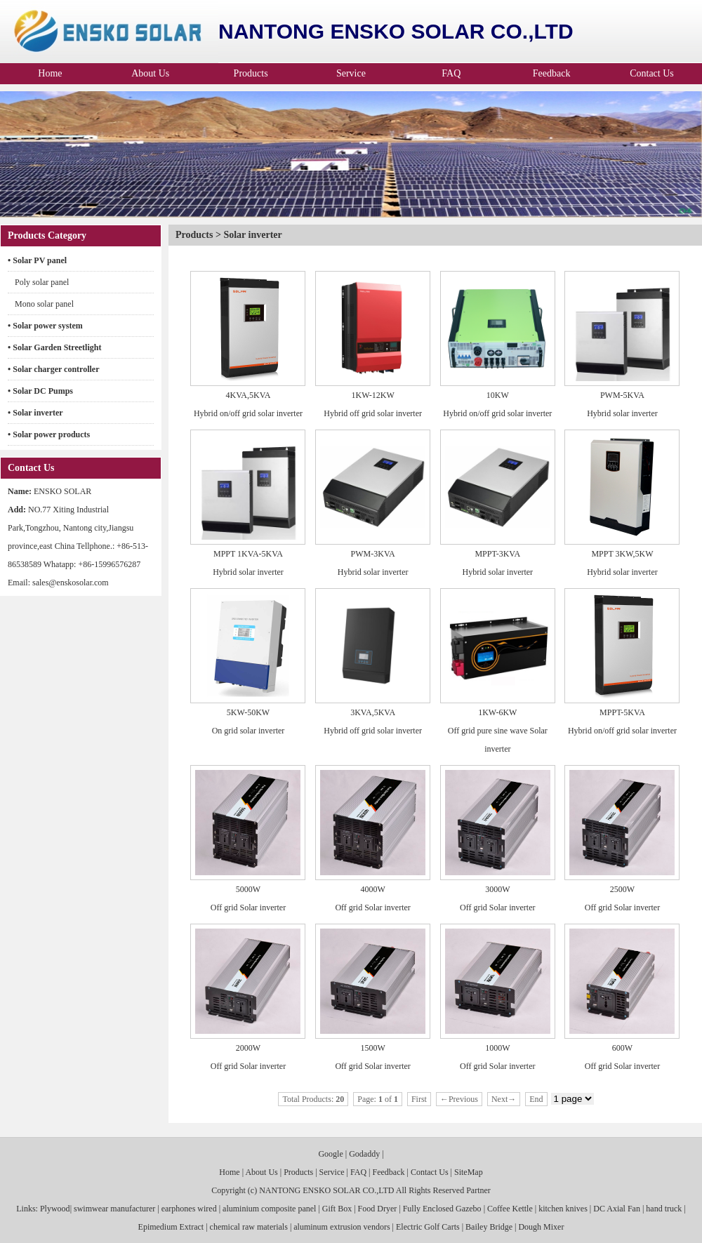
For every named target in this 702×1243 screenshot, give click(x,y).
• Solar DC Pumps (40, 391)
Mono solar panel (44, 304)
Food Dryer (377, 1209)
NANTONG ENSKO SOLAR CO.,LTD (326, 1190)
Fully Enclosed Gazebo (442, 1209)
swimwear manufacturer (114, 1209)
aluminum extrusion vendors (341, 1227)
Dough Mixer (541, 1227)
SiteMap (468, 1172)
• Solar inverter (35, 413)
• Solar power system (45, 326)
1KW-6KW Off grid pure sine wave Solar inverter (498, 730)
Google (330, 1154)
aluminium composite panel (269, 1209)
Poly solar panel (42, 282)
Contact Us (652, 73)
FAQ (451, 73)
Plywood (54, 1209)
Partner (478, 1190)
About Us (150, 73)
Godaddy (364, 1154)
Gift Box (337, 1209)
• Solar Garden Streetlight (54, 347)
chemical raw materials (249, 1227)
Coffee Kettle (510, 1209)
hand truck (664, 1209)
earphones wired (189, 1209)
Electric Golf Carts (428, 1227)
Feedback (552, 73)
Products (251, 73)
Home (50, 73)
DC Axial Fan (616, 1209)
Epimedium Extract (171, 1227)
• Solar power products (49, 434)
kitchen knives (563, 1209)
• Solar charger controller (54, 369)
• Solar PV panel (37, 260)
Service (351, 73)
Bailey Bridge (488, 1227)
